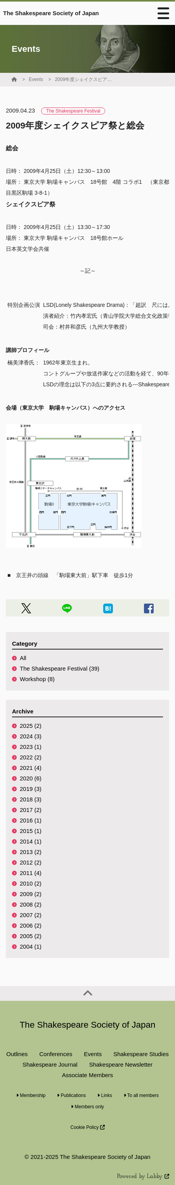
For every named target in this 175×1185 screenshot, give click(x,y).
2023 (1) (31, 746)
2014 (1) (31, 841)
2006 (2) (31, 925)
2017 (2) (31, 809)
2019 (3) (31, 788)
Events (36, 79)
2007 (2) (31, 915)
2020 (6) (31, 778)
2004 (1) (31, 946)
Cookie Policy (87, 1127)
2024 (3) (31, 736)
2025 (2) (31, 725)
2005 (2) (31, 936)
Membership (30, 1095)
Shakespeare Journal (50, 1064)
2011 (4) (31, 873)
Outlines (17, 1054)
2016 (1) (31, 820)
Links (104, 1095)
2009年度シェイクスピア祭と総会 (84, 79)
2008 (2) (31, 904)
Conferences (55, 1054)
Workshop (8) (37, 679)
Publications (71, 1095)
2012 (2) (31, 862)
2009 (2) (31, 894)
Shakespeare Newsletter (120, 1064)
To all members (141, 1095)
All (23, 658)
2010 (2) (31, 883)
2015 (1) (31, 831)
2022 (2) (31, 757)
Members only (87, 1106)
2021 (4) (31, 767)
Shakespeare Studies (141, 1054)
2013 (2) (31, 852)
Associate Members (87, 1075)
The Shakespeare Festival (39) (59, 668)
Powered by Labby (143, 1177)
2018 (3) (31, 799)
